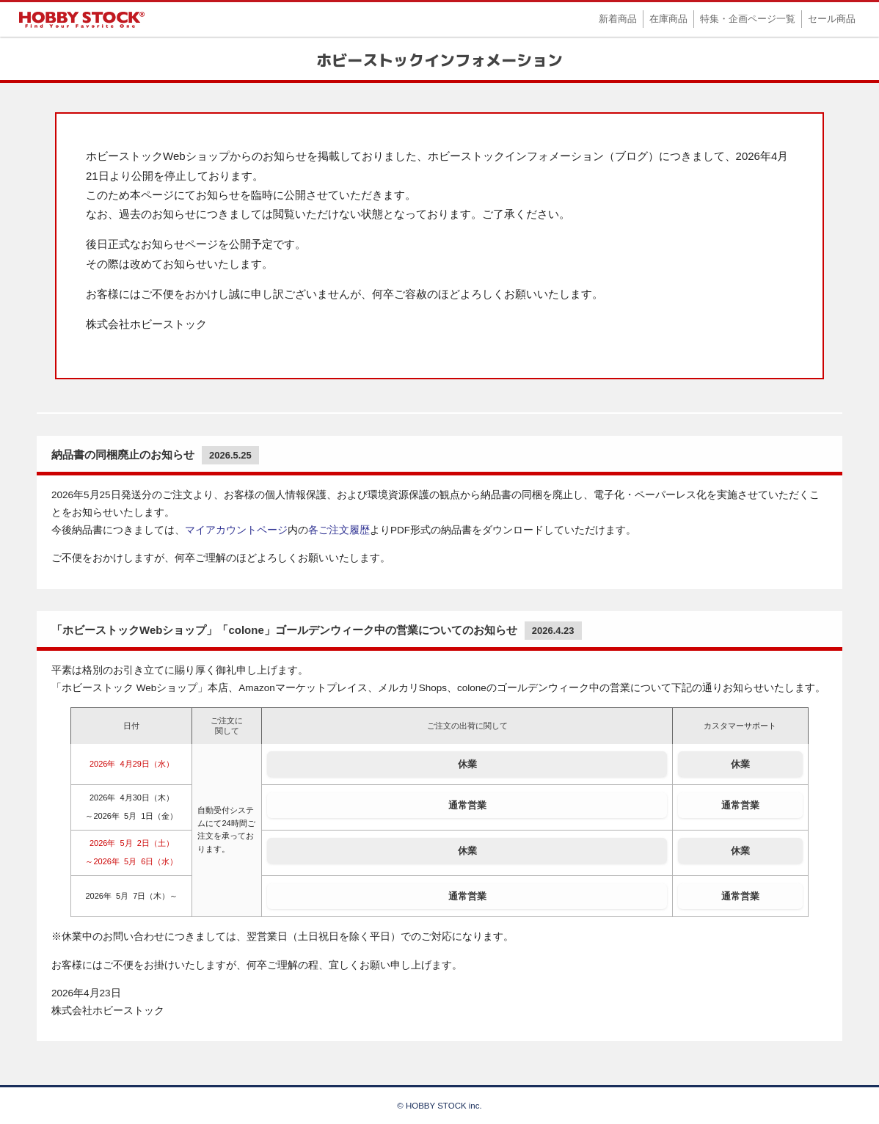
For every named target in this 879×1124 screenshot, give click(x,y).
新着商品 (618, 18)
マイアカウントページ (236, 530)
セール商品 (832, 18)
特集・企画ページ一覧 (747, 18)
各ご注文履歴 (339, 530)
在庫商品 (668, 18)
